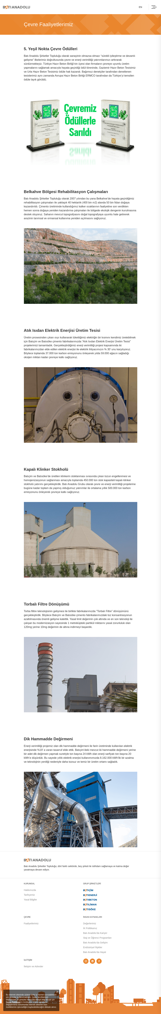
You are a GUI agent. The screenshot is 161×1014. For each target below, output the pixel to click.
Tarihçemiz (29, 895)
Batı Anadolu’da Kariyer (95, 933)
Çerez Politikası (13, 1002)
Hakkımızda (30, 890)
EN (140, 7)
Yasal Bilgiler (30, 899)
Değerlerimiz (89, 923)
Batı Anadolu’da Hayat (94, 952)
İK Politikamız (90, 928)
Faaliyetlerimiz (31, 923)
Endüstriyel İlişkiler (92, 947)
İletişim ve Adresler (33, 966)
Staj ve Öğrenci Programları (97, 937)
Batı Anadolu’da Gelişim (95, 942)
